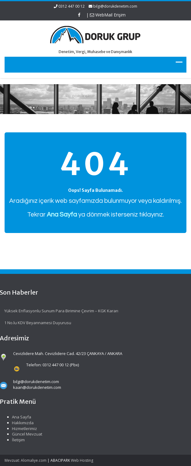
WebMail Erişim (108, 15)
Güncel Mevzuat (26, 434)
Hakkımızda (22, 422)
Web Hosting (82, 460)
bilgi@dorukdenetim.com (115, 6)
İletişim (17, 440)
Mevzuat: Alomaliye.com (25, 460)
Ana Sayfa (20, 417)
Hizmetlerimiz (23, 428)
